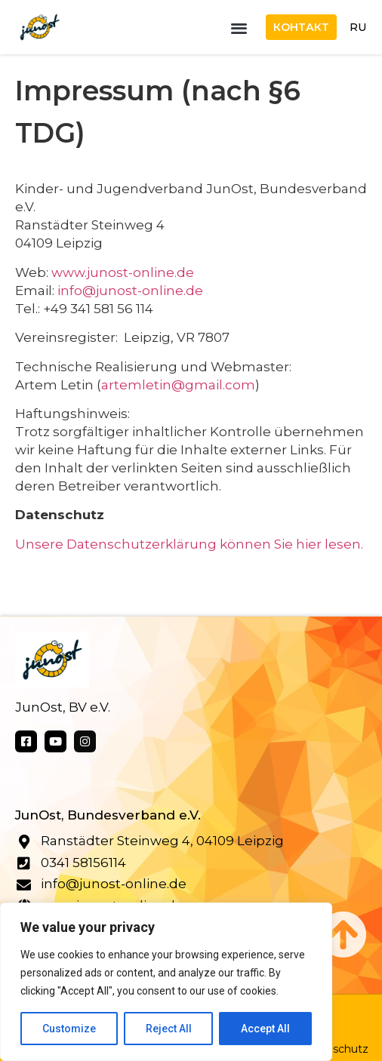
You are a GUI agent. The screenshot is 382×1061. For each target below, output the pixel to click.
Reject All (169, 1029)
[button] (239, 27)
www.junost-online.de (122, 272)
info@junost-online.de (130, 290)
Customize (69, 1029)
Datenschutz (334, 1049)
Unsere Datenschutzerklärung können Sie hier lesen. (189, 544)
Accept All (265, 1029)
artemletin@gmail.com (178, 384)
